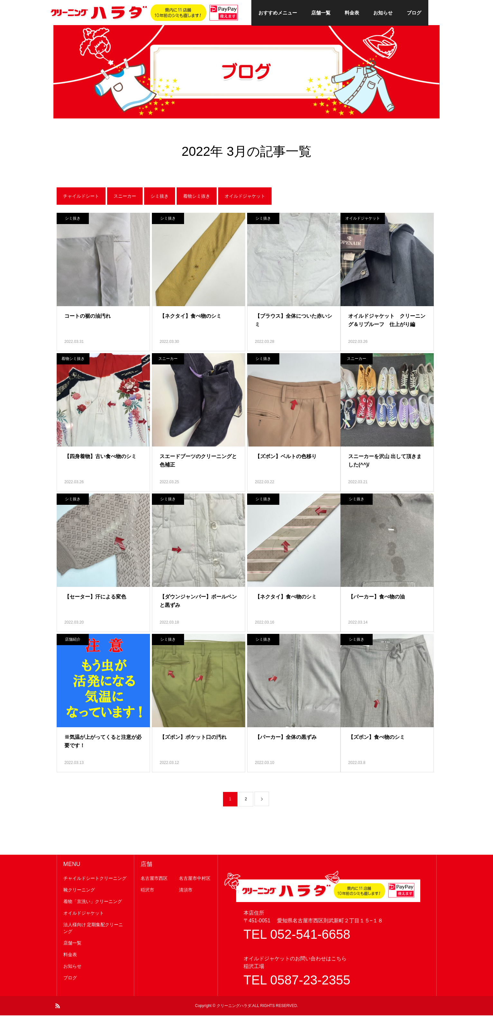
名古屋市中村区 (194, 878)
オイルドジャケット (245, 196)
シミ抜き (160, 196)
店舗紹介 (72, 640)
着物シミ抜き (196, 196)
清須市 (185, 890)
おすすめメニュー (277, 12)
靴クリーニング (79, 890)
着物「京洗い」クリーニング (92, 902)
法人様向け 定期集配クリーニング (93, 929)
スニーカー (125, 196)
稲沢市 (147, 890)
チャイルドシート (81, 196)
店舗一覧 (320, 12)
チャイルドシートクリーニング (94, 878)
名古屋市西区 (154, 878)
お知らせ (383, 12)
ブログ (414, 12)
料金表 (352, 12)
